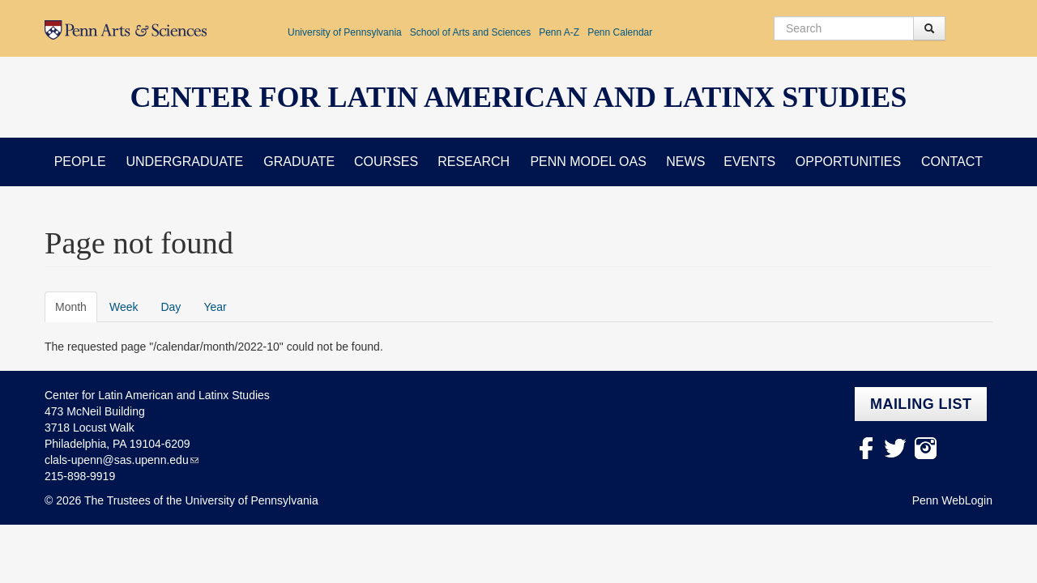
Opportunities (848, 161)
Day (170, 306)
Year (214, 306)
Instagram (926, 448)
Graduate (299, 161)
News (685, 161)
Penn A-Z (559, 32)
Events (749, 161)
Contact (952, 161)
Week (124, 306)
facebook (866, 448)
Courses (386, 161)
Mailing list (920, 404)
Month (76, 306)
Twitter (896, 448)
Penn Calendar (619, 32)
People (80, 161)
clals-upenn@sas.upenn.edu (117, 459)
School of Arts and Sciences (470, 32)
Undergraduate (184, 161)
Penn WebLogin (952, 500)
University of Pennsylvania (345, 32)
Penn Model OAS (588, 161)
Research (473, 161)
